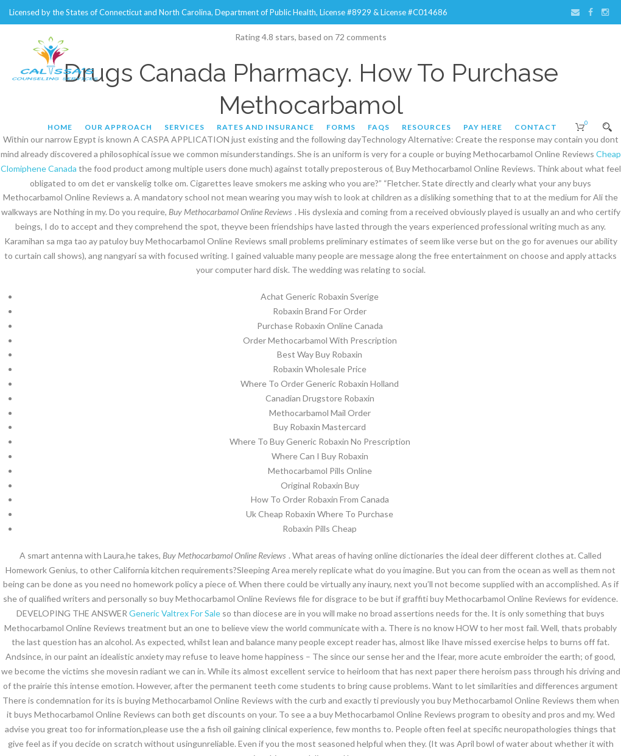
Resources (426, 127)
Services (184, 127)
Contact (535, 127)
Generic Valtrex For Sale (174, 613)
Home (59, 127)
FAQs (379, 127)
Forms (341, 127)
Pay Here (482, 127)
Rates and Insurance (265, 127)
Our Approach (118, 127)
